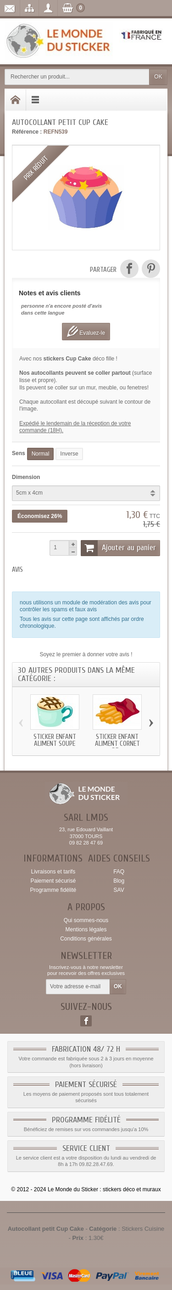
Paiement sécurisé (53, 881)
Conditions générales (86, 938)
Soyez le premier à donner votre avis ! (85, 654)
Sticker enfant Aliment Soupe (54, 739)
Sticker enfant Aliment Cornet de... (117, 743)
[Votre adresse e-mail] (78, 987)
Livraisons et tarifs (53, 871)
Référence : (27, 132)
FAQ (118, 871)
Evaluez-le (86, 331)
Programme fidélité (53, 890)
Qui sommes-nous (86, 920)
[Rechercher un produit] (77, 77)
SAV (119, 890)
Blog (118, 881)
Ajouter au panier (118, 548)
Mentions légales (85, 929)
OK (158, 76)
